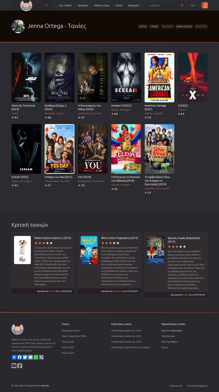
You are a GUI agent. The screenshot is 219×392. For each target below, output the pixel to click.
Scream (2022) (20, 177)
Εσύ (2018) (84, 177)
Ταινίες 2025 (67, 347)
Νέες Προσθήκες (169, 341)
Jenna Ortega (184, 26)
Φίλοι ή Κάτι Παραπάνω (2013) (119, 238)
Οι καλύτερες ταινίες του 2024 (126, 341)
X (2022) (183, 105)
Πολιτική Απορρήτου (197, 385)
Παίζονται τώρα (101, 5)
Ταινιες (154, 26)
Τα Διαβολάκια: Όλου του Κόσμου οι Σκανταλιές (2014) (157, 181)
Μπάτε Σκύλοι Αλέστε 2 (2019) (52, 238)
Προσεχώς (83, 5)
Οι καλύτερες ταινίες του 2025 (126, 336)
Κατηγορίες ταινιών (70, 330)
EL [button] (193, 5)
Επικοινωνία (176, 385)
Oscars (164, 347)
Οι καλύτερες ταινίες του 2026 (126, 330)
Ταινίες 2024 (67, 352)
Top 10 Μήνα (65, 5)
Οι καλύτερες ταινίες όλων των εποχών (130, 347)
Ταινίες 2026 (67, 341)
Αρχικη (143, 26)
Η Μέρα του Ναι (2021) (58, 177)
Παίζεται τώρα (168, 336)
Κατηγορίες (133, 5)
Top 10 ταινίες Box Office (73, 336)
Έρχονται (171, 330)
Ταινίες (118, 5)
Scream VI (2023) (121, 105)
